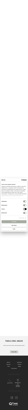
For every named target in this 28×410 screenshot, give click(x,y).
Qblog (19, 366)
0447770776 (9, 382)
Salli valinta (14, 225)
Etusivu (8, 362)
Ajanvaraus (19, 362)
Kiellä (14, 229)
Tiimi (8, 366)
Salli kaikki (14, 221)
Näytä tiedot (21, 217)
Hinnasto (8, 364)
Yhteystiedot (14, 368)
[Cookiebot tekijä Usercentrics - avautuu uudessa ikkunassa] (21, 180)
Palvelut (19, 364)
